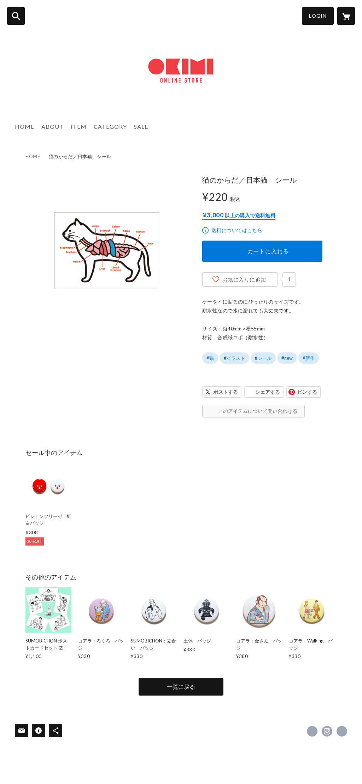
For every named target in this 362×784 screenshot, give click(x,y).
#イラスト (234, 358)
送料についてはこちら (236, 230)
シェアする (267, 392)
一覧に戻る (181, 686)
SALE (141, 126)
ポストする (225, 392)
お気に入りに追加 (244, 279)
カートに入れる (268, 251)
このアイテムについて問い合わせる (257, 411)
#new (287, 358)
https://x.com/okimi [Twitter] (312, 731)
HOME (24, 126)
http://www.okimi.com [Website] (342, 731)
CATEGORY (110, 126)
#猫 (210, 358)
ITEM (79, 126)
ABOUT (52, 126)
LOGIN (318, 16)
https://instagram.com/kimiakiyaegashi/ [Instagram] (327, 731)
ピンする (307, 392)
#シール (263, 358)
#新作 (309, 358)
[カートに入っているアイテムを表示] (346, 16)
